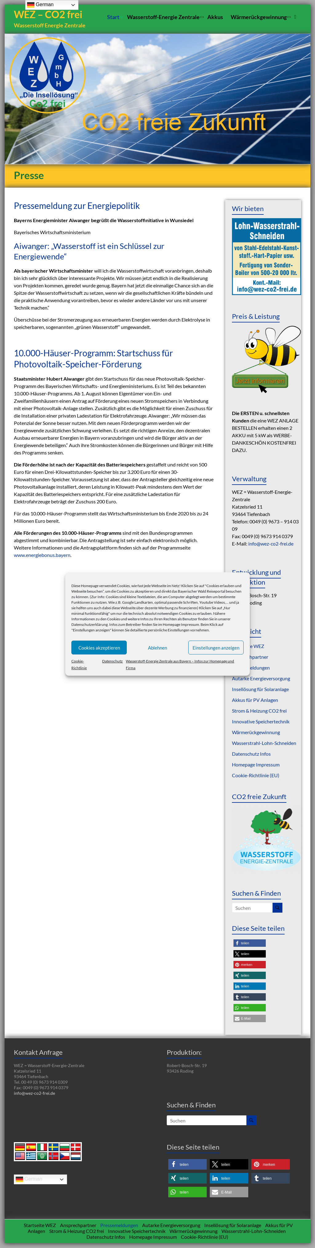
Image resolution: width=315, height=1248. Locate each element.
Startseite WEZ (40, 1225)
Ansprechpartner (250, 657)
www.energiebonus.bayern (42, 555)
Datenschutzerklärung (89, 624)
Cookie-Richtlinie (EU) (255, 775)
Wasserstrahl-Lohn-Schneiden (264, 743)
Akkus (215, 17)
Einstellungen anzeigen (216, 647)
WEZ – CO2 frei (49, 14)
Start (113, 17)
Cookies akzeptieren (99, 647)
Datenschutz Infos (251, 754)
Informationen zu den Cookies (95, 619)
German (29, 1179)
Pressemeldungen (251, 668)
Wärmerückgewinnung (259, 17)
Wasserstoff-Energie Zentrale (163, 17)
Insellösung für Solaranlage (260, 689)
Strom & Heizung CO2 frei (259, 711)
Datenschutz (112, 661)
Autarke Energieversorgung (261, 679)
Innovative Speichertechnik (260, 722)
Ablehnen (157, 647)
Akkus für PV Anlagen (255, 700)
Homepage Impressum (181, 624)
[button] (249, 943)
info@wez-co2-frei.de (270, 544)
